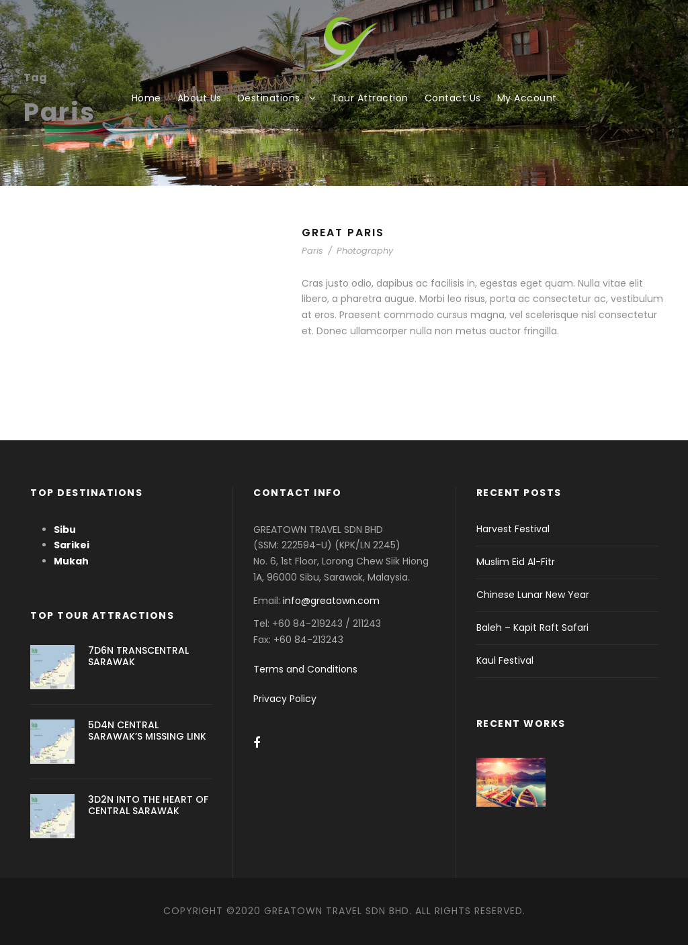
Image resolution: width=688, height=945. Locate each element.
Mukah (71, 561)
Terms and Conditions (305, 669)
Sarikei (71, 545)
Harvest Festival (513, 529)
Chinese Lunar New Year (532, 594)
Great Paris (343, 232)
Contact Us (453, 98)
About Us (199, 98)
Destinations (269, 98)
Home (146, 98)
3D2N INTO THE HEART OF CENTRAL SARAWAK (148, 805)
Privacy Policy (284, 698)
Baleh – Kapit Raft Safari (532, 627)
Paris (312, 250)
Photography (365, 250)
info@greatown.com (332, 600)
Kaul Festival (504, 660)
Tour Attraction (369, 98)
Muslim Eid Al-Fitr (515, 561)
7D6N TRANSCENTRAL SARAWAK (138, 656)
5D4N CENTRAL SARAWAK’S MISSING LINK (147, 730)
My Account (527, 98)
